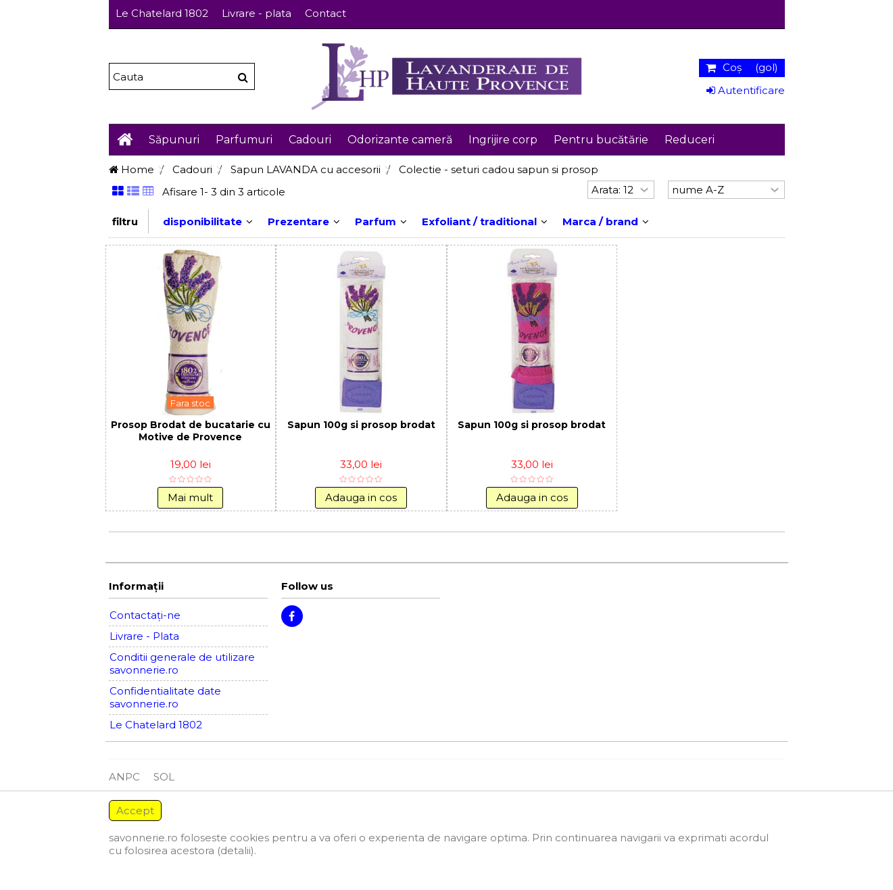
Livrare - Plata (144, 636)
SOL (163, 776)
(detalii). (236, 850)
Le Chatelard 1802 (162, 13)
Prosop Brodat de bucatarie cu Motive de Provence (190, 431)
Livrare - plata (256, 13)
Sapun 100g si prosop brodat (361, 425)
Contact (325, 13)
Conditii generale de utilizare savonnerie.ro (182, 663)
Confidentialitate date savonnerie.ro (165, 697)
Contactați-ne (145, 615)
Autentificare (745, 90)
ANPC (124, 776)
